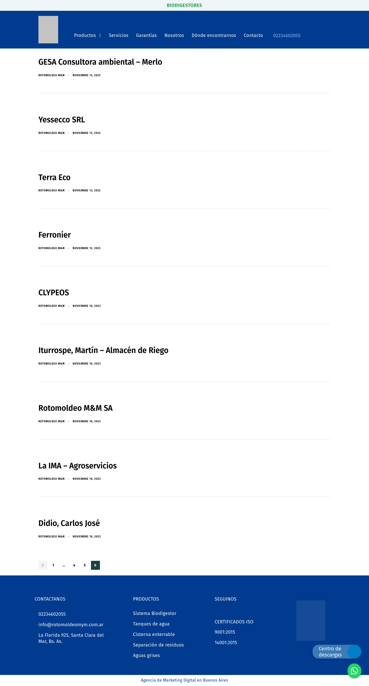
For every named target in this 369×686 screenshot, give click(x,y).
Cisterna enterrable (154, 634)
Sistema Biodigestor (155, 613)
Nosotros (174, 35)
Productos (87, 35)
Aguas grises (146, 655)
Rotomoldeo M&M (51, 75)
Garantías (146, 35)
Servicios (118, 35)
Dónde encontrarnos (214, 35)
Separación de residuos (158, 645)
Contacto (253, 35)
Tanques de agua (151, 624)
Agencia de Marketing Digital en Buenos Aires (184, 680)
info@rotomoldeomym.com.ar (71, 625)
